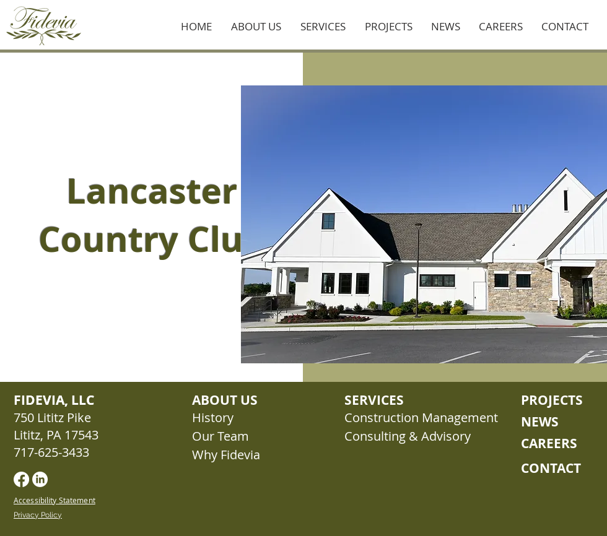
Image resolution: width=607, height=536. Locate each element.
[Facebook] (21, 479)
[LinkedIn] (40, 479)
